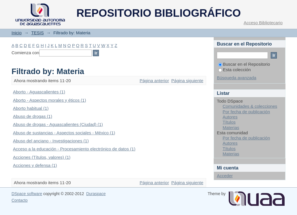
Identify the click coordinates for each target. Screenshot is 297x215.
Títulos (229, 122)
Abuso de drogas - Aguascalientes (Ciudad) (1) (58, 124)
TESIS (37, 32)
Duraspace (96, 193)
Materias (231, 127)
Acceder (225, 175)
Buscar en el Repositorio (244, 64)
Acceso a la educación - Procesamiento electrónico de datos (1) (74, 148)
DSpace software (27, 193)
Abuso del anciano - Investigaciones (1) (51, 140)
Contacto (20, 200)
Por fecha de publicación (246, 111)
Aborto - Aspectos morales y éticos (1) (49, 100)
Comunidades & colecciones (250, 106)
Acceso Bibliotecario (263, 22)
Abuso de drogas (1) (32, 116)
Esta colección (234, 69)
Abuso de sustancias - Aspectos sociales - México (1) (64, 132)
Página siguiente (187, 80)
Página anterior (154, 80)
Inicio (17, 32)
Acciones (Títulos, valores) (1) (41, 157)
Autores (230, 116)
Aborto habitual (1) (30, 108)
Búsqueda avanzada (236, 77)
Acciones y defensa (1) (35, 165)
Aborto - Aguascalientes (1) (39, 91)
